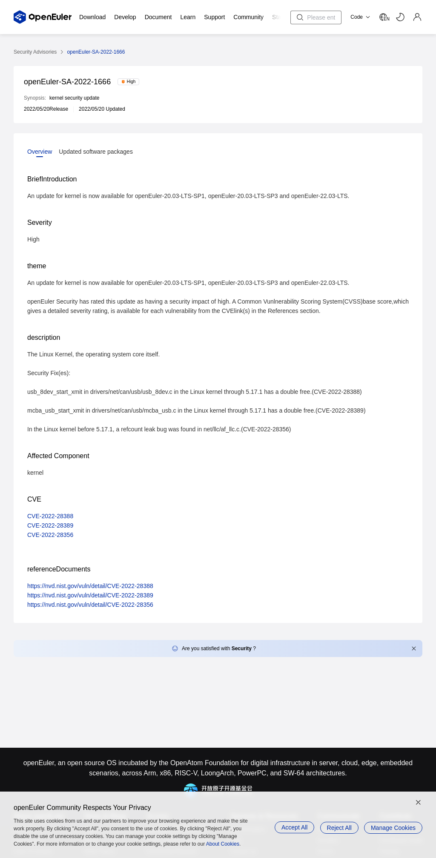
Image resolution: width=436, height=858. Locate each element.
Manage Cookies (393, 827)
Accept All (292, 827)
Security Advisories (35, 52)
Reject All (338, 827)
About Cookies (222, 844)
